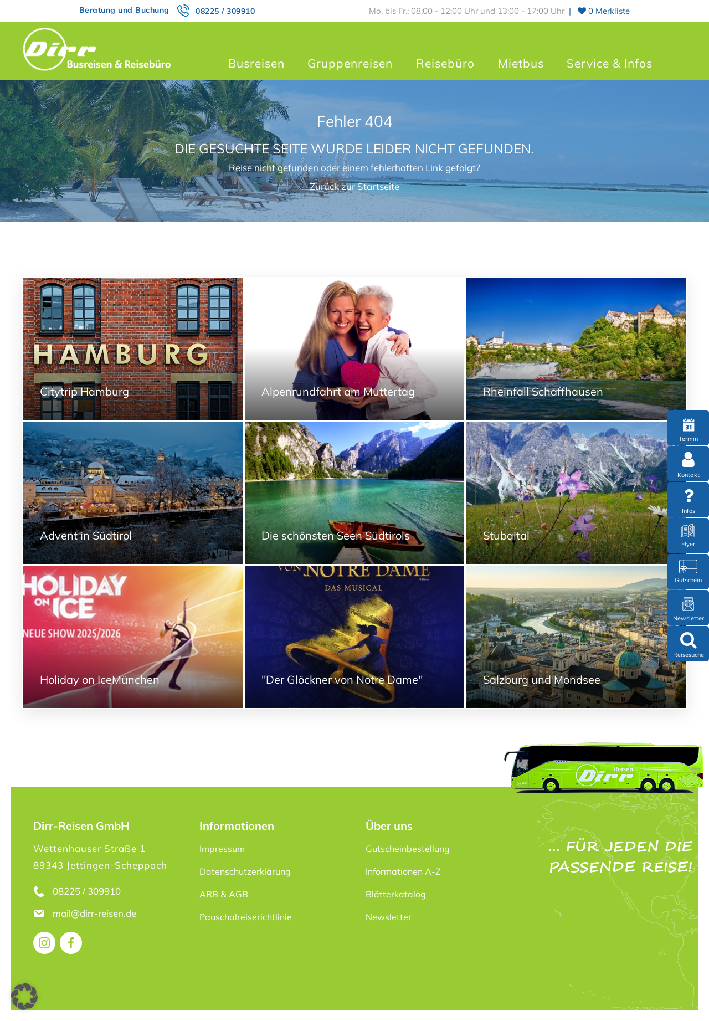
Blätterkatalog (396, 894)
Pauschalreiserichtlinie (245, 916)
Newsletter (389, 916)
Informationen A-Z (403, 871)
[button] (24, 996)
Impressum (222, 848)
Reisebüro (445, 63)
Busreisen (256, 63)
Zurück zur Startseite (354, 186)
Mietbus (521, 63)
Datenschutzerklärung (245, 871)
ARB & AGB (223, 894)
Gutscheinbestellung (408, 848)
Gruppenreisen (350, 63)
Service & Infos (610, 63)
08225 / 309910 (225, 11)
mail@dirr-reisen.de (95, 913)
